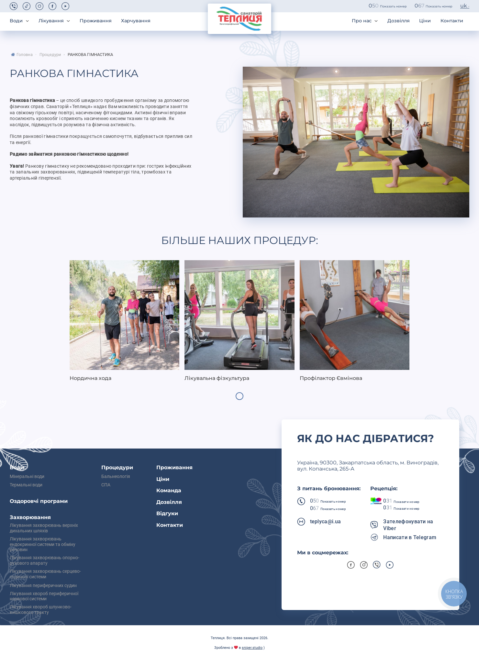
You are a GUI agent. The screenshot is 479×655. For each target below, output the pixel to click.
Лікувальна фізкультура (216, 378)
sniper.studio (252, 648)
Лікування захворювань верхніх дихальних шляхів (44, 528)
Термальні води (26, 485)
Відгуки (167, 513)
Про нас (362, 21)
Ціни (425, 21)
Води (16, 21)
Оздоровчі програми (39, 501)
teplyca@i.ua (325, 521)
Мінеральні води (27, 476)
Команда (168, 490)
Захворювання (30, 517)
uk (463, 5)
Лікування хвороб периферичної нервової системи (44, 596)
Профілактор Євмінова (331, 378)
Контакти (451, 21)
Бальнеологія (115, 476)
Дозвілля (398, 21)
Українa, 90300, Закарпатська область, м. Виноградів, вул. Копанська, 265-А (368, 466)
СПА (105, 485)
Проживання (96, 21)
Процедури (50, 54)
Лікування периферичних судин (43, 585)
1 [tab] (239, 396)
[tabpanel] (124, 321)
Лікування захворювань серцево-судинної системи (45, 574)
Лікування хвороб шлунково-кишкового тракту (41, 610)
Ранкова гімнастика (90, 54)
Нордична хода (90, 378)
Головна (25, 54)
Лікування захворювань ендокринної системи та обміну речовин (42, 545)
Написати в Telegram (409, 537)
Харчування (135, 21)
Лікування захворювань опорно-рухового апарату (44, 560)
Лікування (51, 21)
